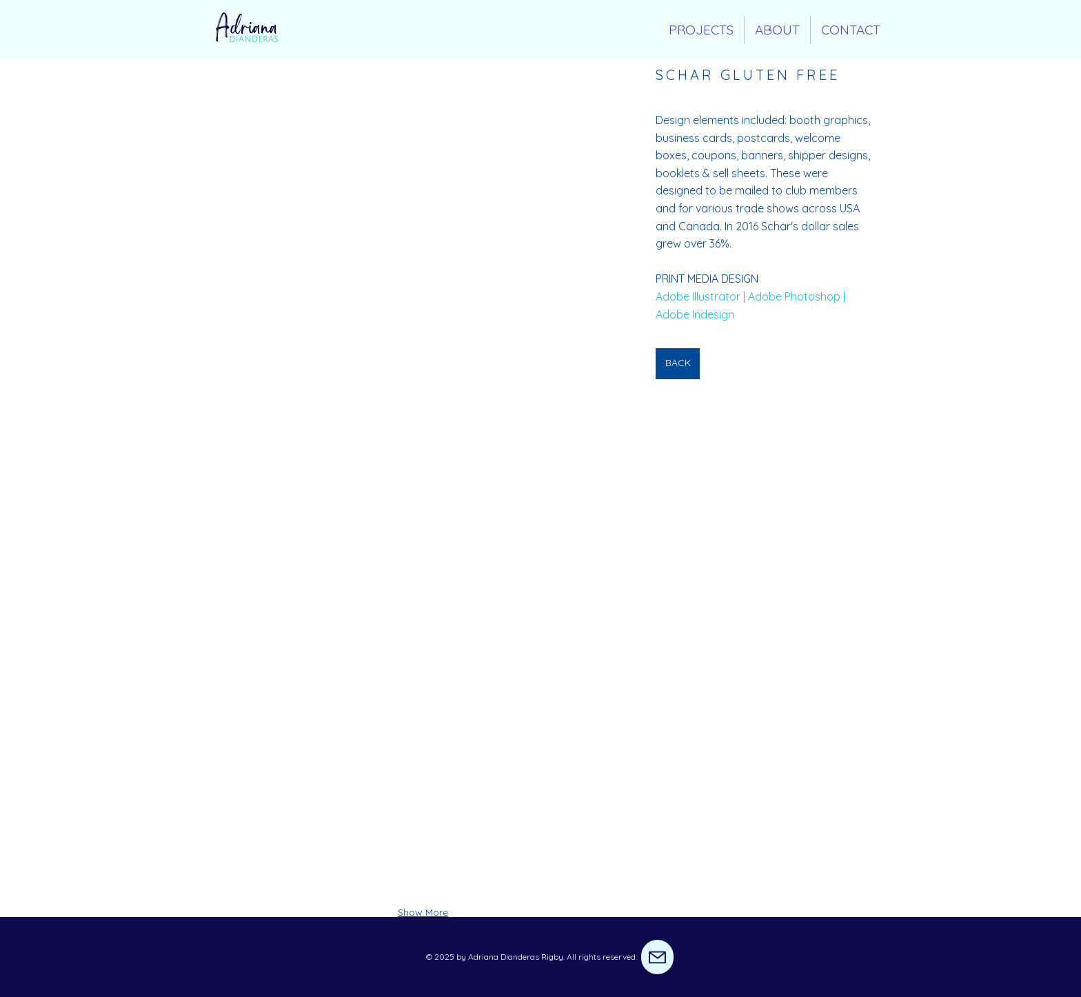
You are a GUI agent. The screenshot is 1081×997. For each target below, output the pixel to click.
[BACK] (678, 363)
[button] (423, 196)
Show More (423, 912)
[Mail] (657, 957)
